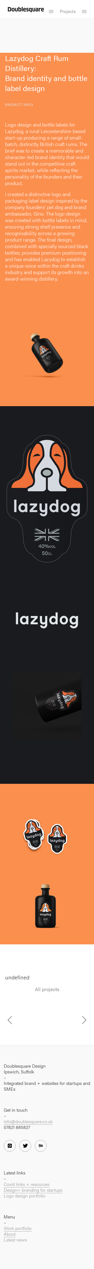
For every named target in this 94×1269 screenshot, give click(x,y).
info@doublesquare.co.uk (28, 1121)
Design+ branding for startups (33, 1190)
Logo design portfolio (24, 1195)
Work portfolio (18, 1228)
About (10, 1234)
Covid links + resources (26, 1184)
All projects (47, 989)
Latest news (15, 1239)
